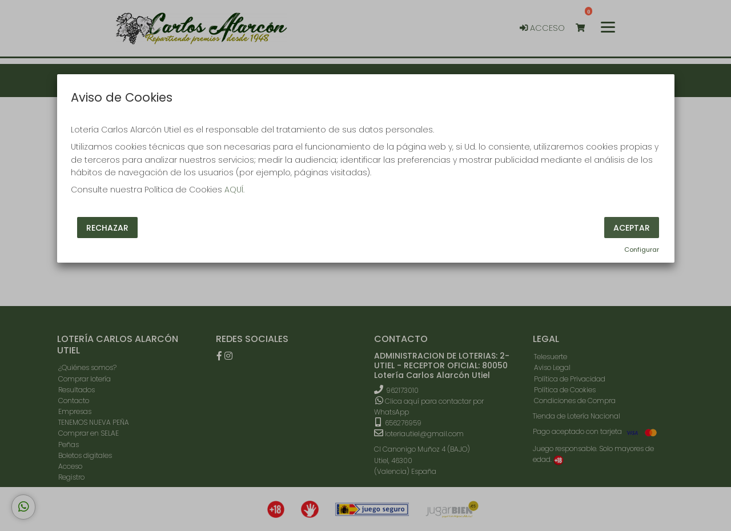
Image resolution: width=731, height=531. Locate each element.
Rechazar (107, 227)
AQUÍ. (234, 189)
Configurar (641, 249)
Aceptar (631, 227)
